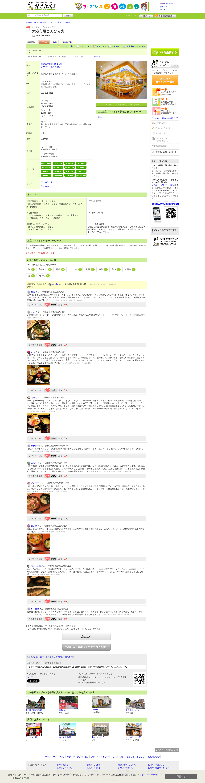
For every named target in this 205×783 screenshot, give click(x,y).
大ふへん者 (36, 566)
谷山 (100, 117)
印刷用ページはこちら (136, 46)
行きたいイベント (163, 128)
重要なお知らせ (167, 3)
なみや (34, 463)
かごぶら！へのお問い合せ (148, 757)
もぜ (33, 397)
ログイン (146, 15)
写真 (55, 42)
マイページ (160, 133)
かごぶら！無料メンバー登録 (165, 80)
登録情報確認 (161, 146)
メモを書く (116, 46)
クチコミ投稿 (83, 757)
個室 (103, 269)
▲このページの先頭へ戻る (167, 750)
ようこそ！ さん (129, 15)
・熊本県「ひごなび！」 (94, 765)
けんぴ (34, 526)
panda (55, 284)
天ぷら (44, 275)
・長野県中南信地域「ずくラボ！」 (159, 768)
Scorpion (35, 609)
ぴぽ (33, 292)
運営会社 (130, 757)
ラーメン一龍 (31, 737)
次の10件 (86, 636)
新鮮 (60, 269)
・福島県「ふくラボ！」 (64, 768)
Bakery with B (98, 737)
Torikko (95, 709)
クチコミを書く (67, 46)
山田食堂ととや (132, 710)
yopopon (35, 446)
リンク (115, 757)
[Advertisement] (165, 32)
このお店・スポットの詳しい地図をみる (121, 104)
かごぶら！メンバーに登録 (163, 185)
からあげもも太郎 (133, 737)
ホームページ (47, 182)
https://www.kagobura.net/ (166, 204)
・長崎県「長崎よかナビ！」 (157, 765)
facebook (45, 186)
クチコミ (44, 42)
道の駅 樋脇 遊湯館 (34, 710)
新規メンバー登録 (165, 15)
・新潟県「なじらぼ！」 (94, 768)
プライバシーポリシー (100, 757)
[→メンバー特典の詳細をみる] (165, 118)
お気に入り (101, 46)
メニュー (75, 269)
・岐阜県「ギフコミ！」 (125, 768)
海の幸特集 (67, 42)
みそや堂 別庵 (65, 737)
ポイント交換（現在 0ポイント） (163, 139)
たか (33, 312)
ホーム (164, 9)
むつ (33, 352)
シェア (30, 677)
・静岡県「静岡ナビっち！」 (126, 765)
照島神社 (63, 710)
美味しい (45, 269)
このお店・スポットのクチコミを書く (86, 647)
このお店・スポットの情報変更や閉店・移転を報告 (52, 657)
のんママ (35, 483)
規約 (122, 757)
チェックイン (85, 46)
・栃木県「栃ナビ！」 (63, 765)
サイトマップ (59, 757)
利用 (90, 269)
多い (116, 269)
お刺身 (130, 269)
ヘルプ (164, 6)
